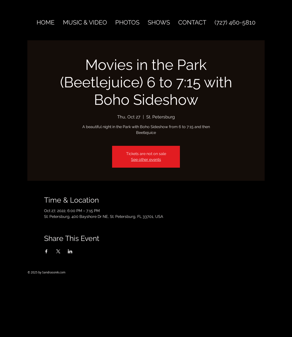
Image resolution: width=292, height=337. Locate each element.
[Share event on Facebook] (46, 251)
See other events (146, 159)
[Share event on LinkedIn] (70, 251)
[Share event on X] (58, 251)
